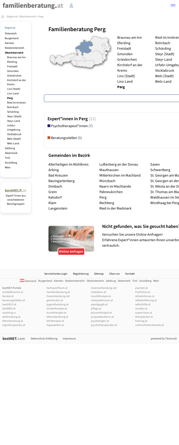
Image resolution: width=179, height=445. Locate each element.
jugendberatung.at (58, 304)
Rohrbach (13, 107)
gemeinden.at (55, 300)
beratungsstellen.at (13, 300)
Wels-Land (13, 143)
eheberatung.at (11, 317)
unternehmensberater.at (149, 325)
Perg (40, 17)
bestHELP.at (9, 304)
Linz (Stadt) (13, 89)
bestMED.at (8, 309)
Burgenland (12, 38)
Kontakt (130, 274)
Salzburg (10, 148)
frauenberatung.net (58, 296)
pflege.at (96, 309)
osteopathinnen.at (102, 300)
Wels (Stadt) (14, 139)
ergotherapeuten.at (13, 325)
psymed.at (141, 288)
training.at (141, 321)
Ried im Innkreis (16, 103)
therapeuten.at (144, 317)
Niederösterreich (14, 48)
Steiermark (11, 153)
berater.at (8, 296)
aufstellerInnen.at (12, 292)
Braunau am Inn (16, 57)
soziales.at (141, 309)
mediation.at (98, 292)
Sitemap (99, 274)
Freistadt (12, 66)
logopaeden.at (55, 325)
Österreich (11, 33)
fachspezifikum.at (57, 288)
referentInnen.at (144, 296)
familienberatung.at (58, 292)
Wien (8, 167)
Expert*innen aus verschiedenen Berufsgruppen (16, 198)
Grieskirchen (14, 76)
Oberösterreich (27, 17)
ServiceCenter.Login (55, 274)
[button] (173, 6)
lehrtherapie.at (55, 321)
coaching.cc (9, 313)
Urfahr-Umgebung (13, 128)
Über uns (114, 274)
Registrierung (81, 274)
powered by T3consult (164, 339)
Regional (12, 17)
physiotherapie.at (101, 313)
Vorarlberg (11, 163)
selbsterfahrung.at (146, 300)
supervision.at (143, 313)
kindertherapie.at (57, 309)
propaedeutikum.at (102, 317)
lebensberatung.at (57, 317)
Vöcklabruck (14, 134)
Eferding (12, 62)
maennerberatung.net (104, 288)
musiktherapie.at (101, 296)
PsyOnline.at (142, 292)
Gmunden (13, 71)
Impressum (69, 339)
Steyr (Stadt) (14, 116)
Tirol (7, 158)
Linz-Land (13, 94)
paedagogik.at (99, 304)
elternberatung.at (12, 321)
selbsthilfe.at (142, 304)
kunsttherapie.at (56, 313)
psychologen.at (100, 321)
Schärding (13, 112)
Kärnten (9, 43)
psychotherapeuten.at (104, 325)
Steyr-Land (13, 121)
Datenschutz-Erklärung (44, 339)
